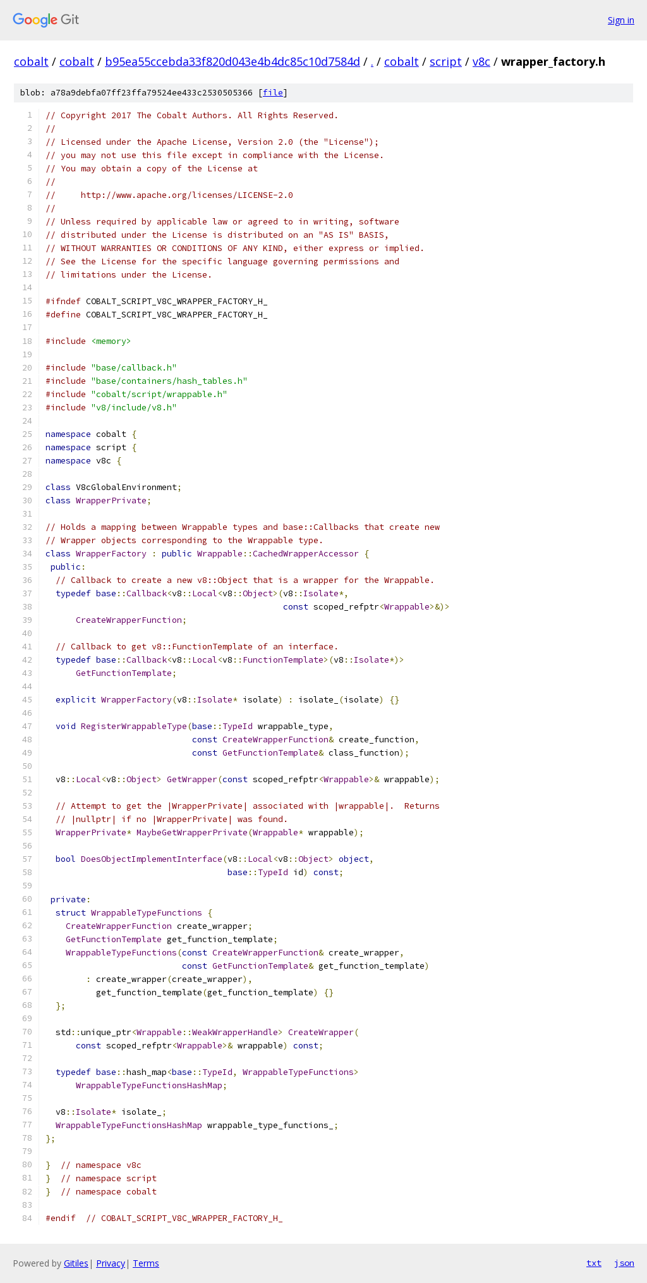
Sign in (621, 20)
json (624, 1262)
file (273, 92)
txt (594, 1262)
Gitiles (76, 1263)
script (446, 61)
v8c (481, 61)
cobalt (31, 61)
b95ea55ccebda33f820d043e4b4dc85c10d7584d (232, 61)
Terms (146, 1263)
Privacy (110, 1263)
